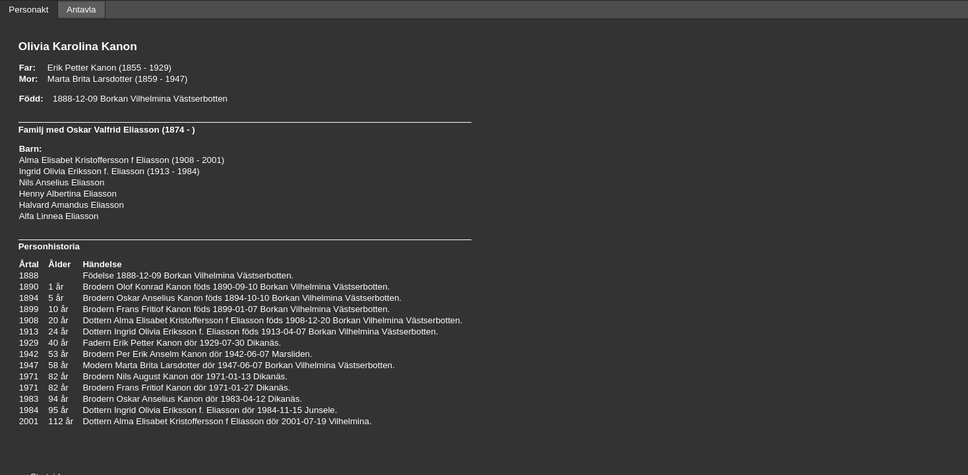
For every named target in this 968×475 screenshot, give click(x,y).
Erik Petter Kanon (147, 343)
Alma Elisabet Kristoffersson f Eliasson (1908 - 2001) (122, 160)
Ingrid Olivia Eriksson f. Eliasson (176, 331)
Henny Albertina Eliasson (68, 194)
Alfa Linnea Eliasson (59, 216)
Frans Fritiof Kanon (154, 309)
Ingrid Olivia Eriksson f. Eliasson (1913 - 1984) (109, 171)
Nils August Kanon (153, 376)
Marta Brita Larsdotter (157, 365)
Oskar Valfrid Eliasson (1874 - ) (131, 130)
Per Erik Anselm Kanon (162, 354)
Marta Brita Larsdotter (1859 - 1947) (117, 79)
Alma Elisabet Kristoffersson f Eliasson (188, 320)
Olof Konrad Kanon (154, 287)
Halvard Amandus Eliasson (71, 205)
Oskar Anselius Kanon (160, 298)
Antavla (81, 10)
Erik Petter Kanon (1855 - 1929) (109, 68)
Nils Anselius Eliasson (62, 182)
